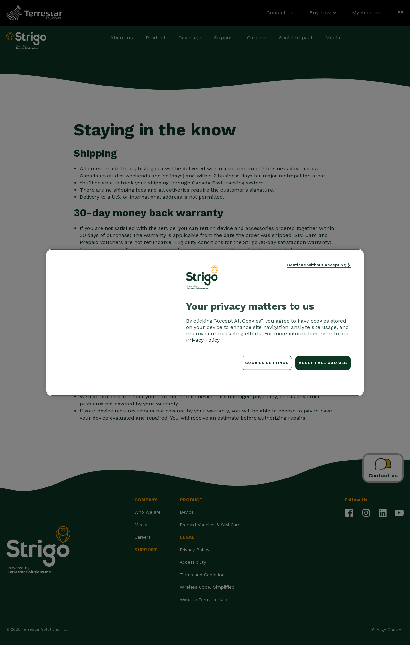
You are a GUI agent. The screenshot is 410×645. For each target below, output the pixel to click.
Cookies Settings (267, 363)
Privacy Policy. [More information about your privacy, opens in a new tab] (203, 340)
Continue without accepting (316, 265)
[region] (205, 322)
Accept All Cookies (323, 363)
